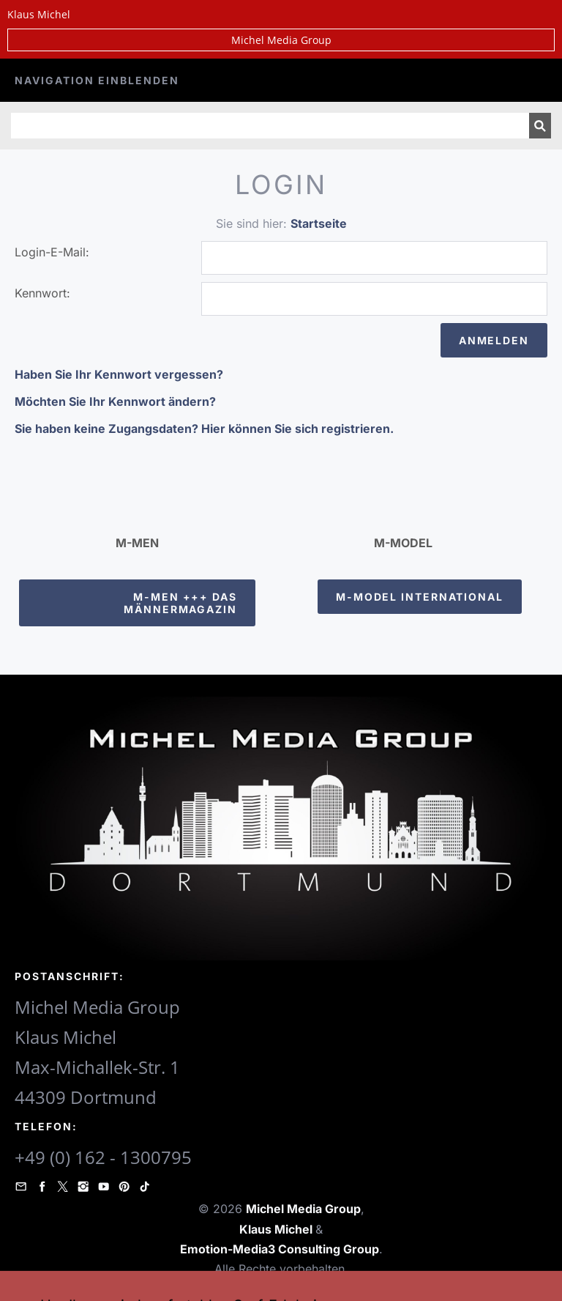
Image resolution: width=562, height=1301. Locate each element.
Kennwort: (42, 293)
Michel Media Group (281, 40)
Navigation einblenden (97, 80)
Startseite (319, 223)
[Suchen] (270, 125)
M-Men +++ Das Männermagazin (180, 602)
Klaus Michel (277, 1229)
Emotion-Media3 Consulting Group (279, 1249)
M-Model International (419, 596)
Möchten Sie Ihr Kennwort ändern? (115, 401)
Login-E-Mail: (52, 252)
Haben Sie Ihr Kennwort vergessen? (119, 374)
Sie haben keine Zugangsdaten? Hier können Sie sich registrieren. (204, 428)
